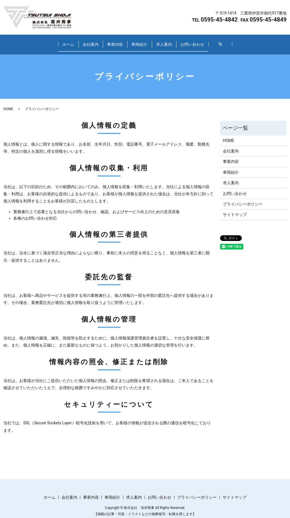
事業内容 (107, 41)
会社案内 (68, 41)
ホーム (30, 41)
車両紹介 (147, 41)
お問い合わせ (230, 41)
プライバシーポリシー (243, 198)
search (266, 41)
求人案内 (187, 41)
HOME (8, 103)
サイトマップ (235, 209)
